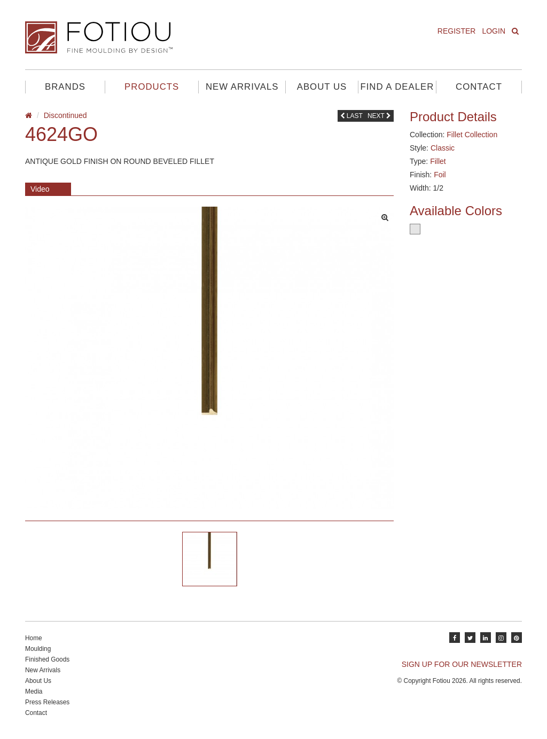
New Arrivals (242, 87)
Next (379, 116)
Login (493, 31)
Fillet (438, 161)
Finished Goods (47, 659)
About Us (322, 87)
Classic (443, 148)
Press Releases (47, 702)
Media (33, 691)
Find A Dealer (397, 87)
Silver (415, 229)
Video (40, 189)
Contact (479, 87)
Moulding (38, 648)
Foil (440, 174)
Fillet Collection (472, 134)
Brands (65, 87)
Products (151, 87)
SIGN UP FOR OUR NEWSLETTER (462, 664)
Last (351, 116)
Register (456, 31)
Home (33, 638)
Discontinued (65, 115)
